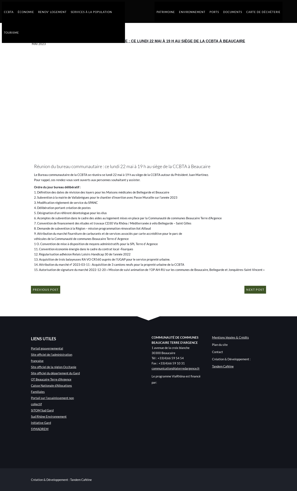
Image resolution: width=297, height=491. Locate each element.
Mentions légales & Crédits (230, 337)
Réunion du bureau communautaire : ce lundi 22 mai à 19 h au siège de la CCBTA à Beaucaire (149, 41)
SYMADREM (39, 429)
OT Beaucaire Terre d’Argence (51, 379)
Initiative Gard (41, 423)
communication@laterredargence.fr (176, 368)
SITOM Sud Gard (42, 410)
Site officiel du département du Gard (55, 373)
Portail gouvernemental (47, 348)
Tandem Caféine (223, 366)
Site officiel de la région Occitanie (53, 367)
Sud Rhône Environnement (49, 416)
